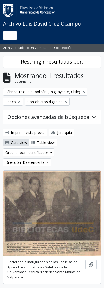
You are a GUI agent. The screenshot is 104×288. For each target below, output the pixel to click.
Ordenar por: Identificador (27, 152)
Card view (16, 142)
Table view (43, 142)
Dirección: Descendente (25, 162)
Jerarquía (61, 132)
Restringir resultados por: (52, 61)
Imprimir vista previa (24, 132)
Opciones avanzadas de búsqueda (48, 117)
